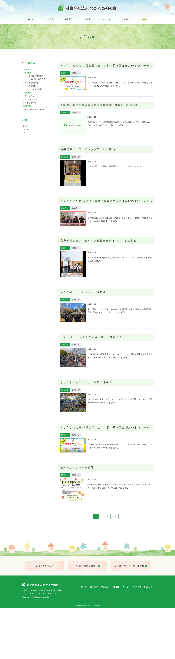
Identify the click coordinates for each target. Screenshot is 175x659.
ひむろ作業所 (30, 86)
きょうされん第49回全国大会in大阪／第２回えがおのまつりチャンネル (107, 427)
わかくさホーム (31, 103)
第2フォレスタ (31, 99)
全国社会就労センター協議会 (130, 566)
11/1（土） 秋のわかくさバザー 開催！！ (91, 337)
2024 (25, 132)
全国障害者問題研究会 (87, 566)
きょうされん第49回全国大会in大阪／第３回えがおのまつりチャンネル (107, 200)
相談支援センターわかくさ (36, 109)
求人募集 (125, 19)
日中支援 (27, 73)
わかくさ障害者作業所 (34, 76)
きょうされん (44, 566)
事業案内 (68, 19)
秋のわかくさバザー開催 (77, 467)
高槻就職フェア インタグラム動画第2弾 (88, 149)
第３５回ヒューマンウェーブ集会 (83, 292)
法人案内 (50, 19)
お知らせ (144, 19)
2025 (25, 129)
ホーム (31, 19)
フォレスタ (29, 96)
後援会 (87, 19)
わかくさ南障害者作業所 (35, 79)
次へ (115, 517)
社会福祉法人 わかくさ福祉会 (90, 605)
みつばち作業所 (31, 83)
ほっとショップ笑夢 (33, 89)
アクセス (106, 19)
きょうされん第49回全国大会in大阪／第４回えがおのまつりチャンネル (107, 65)
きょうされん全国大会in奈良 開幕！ (86, 382)
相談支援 (27, 106)
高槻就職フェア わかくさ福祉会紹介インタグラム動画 (98, 240)
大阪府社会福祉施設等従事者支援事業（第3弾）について (99, 105)
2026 (25, 126)
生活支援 (27, 93)
